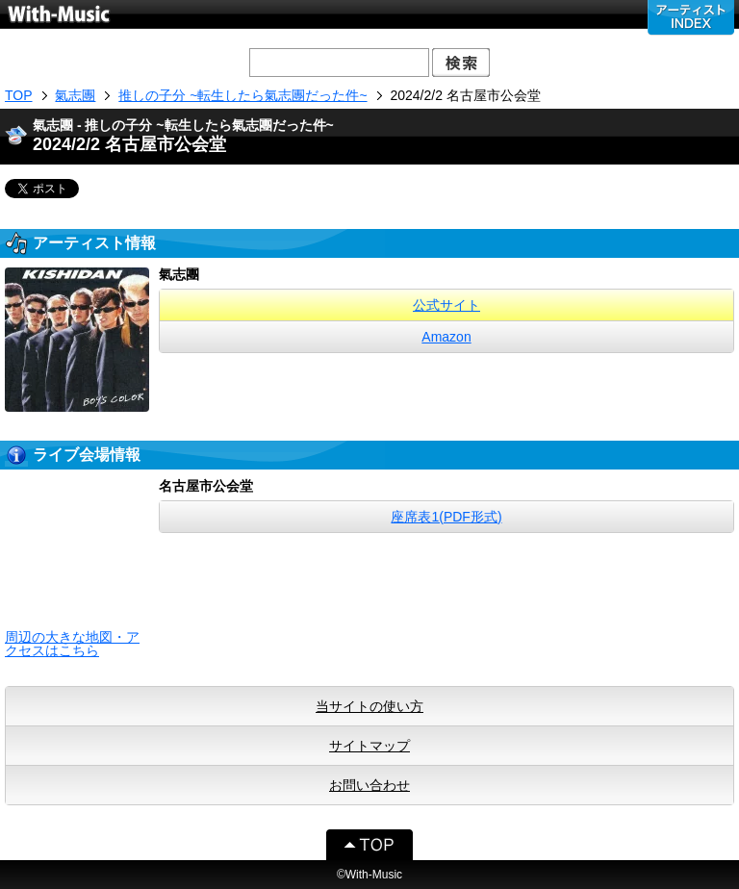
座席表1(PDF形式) (446, 516)
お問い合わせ (369, 785)
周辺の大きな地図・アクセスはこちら (72, 643)
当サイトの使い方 (369, 706)
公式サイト (446, 305)
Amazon (446, 336)
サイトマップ (369, 745)
